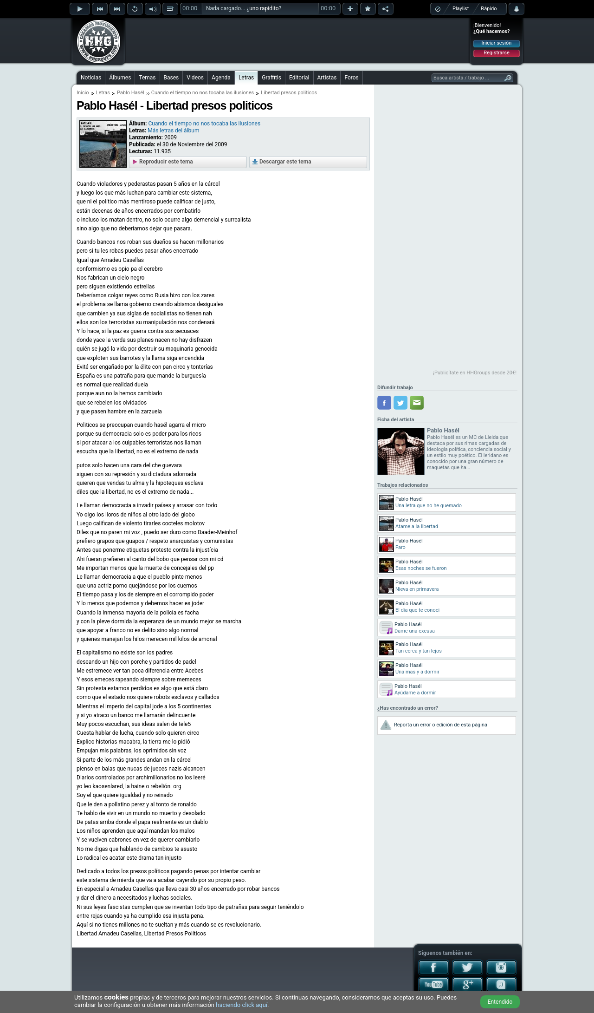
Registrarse (496, 53)
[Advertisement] (297, 40)
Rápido (489, 9)
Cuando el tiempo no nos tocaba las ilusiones (202, 93)
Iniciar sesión (497, 43)
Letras (246, 77)
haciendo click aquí (241, 1004)
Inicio (83, 93)
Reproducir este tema (166, 161)
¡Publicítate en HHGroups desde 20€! (475, 373)
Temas (147, 77)
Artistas (327, 77)
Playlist (460, 9)
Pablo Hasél (130, 93)
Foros (351, 77)
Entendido (500, 1002)
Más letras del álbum (173, 130)
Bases (171, 77)
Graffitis (271, 77)
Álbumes (120, 77)
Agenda (221, 77)
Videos (195, 77)
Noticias (91, 77)
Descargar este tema (285, 161)
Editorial (299, 77)
